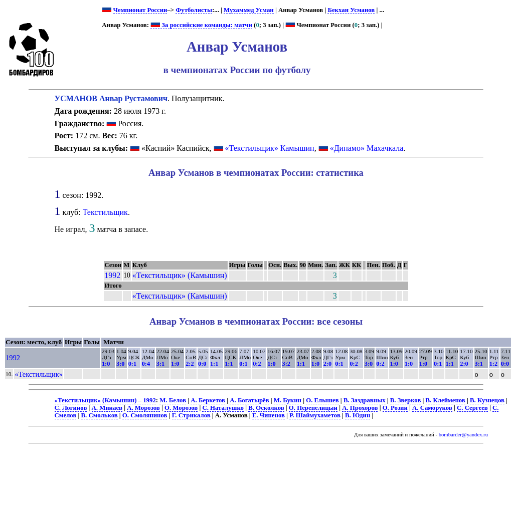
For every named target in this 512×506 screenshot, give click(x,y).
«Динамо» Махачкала (367, 148)
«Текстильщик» (39, 374)
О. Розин (395, 407)
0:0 (202, 363)
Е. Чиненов (268, 415)
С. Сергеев (472, 407)
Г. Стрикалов (191, 415)
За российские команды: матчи (201, 25)
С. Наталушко (223, 407)
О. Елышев (322, 400)
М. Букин (287, 400)
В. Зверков (405, 400)
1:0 (106, 363)
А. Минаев (107, 407)
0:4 (146, 363)
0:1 (132, 363)
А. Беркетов (208, 400)
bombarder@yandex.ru (463, 434)
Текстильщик (105, 212)
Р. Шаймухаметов (314, 415)
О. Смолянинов (144, 415)
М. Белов (172, 400)
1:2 (493, 363)
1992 (112, 275)
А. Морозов (143, 407)
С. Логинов (71, 407)
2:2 (190, 363)
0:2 (257, 363)
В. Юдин (357, 415)
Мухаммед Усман (249, 10)
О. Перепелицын (313, 407)
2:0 (327, 363)
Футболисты (194, 10)
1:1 (214, 363)
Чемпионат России (140, 10)
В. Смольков (99, 415)
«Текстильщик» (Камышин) (179, 275)
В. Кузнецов (487, 400)
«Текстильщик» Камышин (269, 148)
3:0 (120, 363)
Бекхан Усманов (351, 10)
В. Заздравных (365, 400)
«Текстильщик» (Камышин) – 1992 (105, 400)
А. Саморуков (432, 407)
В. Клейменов (445, 400)
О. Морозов (181, 407)
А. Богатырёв (249, 400)
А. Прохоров (360, 407)
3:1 (160, 363)
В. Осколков (266, 407)
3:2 (286, 363)
